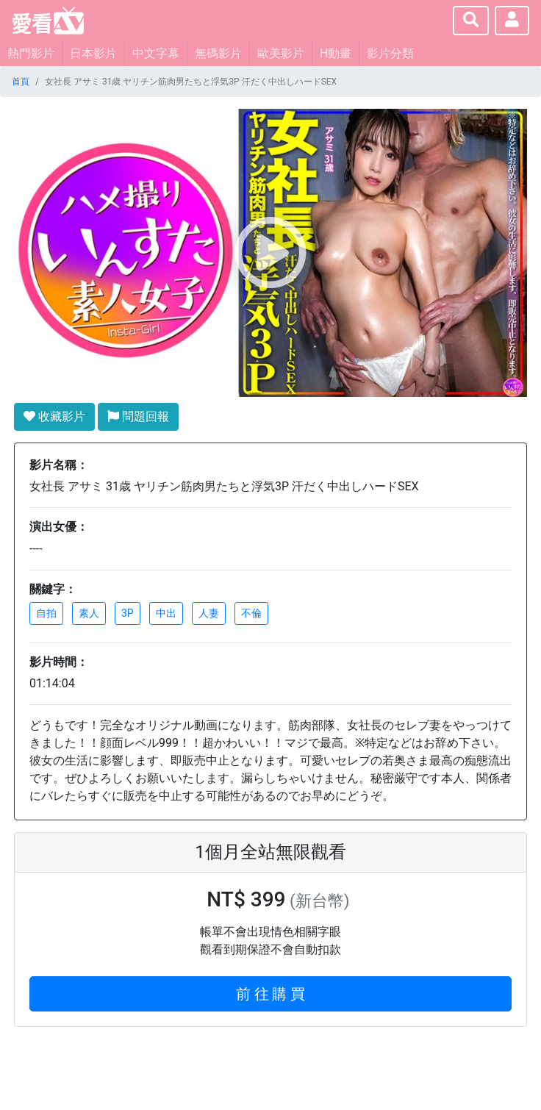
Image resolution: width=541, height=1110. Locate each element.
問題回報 (138, 416)
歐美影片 (280, 53)
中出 (166, 613)
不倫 (251, 613)
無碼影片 (218, 53)
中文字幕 (155, 53)
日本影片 (93, 53)
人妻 (208, 613)
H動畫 (335, 53)
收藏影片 (54, 416)
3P (127, 613)
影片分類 (390, 53)
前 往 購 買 (271, 994)
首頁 (20, 81)
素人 (89, 613)
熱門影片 (30, 53)
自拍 (46, 613)
